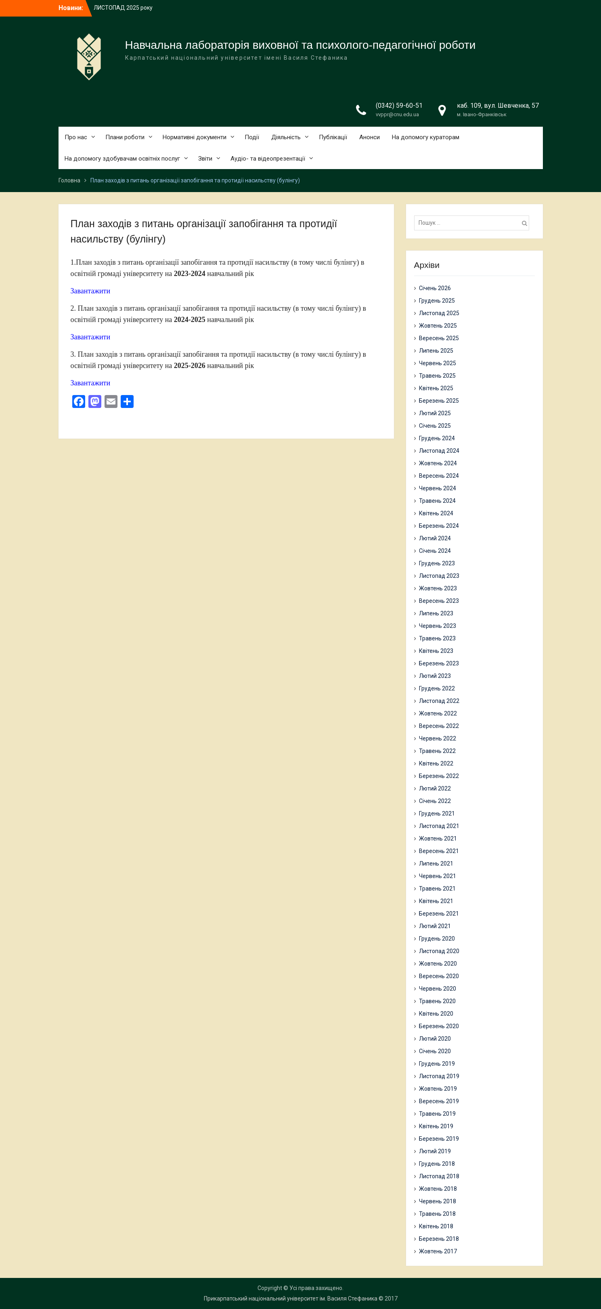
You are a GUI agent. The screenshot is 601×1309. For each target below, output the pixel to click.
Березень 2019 (439, 1138)
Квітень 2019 (436, 1126)
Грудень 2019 (437, 1063)
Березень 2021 (439, 913)
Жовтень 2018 (438, 1189)
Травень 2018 (437, 1214)
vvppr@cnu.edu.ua (397, 114)
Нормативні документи (194, 137)
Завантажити (91, 291)
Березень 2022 (439, 776)
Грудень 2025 (437, 300)
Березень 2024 (439, 526)
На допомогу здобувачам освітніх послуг (122, 158)
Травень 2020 (437, 1001)
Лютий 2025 (435, 413)
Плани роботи (124, 137)
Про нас (76, 137)
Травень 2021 (437, 888)
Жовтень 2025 (438, 325)
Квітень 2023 (436, 651)
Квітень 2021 (436, 901)
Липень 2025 (436, 350)
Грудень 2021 (437, 813)
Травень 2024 (437, 501)
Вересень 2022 (439, 726)
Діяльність (286, 137)
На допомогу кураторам (425, 137)
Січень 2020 (435, 1051)
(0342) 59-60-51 (399, 105)
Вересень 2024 (439, 476)
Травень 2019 (437, 1113)
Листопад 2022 (439, 701)
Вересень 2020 (439, 976)
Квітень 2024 (436, 513)
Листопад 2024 (439, 450)
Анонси (369, 137)
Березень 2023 (439, 663)
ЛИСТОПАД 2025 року (123, 7)
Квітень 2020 (436, 1013)
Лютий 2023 (435, 676)
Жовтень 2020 (438, 963)
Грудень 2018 (437, 1164)
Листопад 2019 (439, 1076)
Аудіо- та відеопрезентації (267, 158)
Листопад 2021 (439, 826)
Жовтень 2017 (438, 1251)
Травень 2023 (437, 638)
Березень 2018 (439, 1239)
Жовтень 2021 (438, 838)
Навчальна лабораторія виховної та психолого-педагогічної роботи (300, 45)
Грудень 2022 (437, 688)
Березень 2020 (439, 1026)
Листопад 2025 (439, 313)
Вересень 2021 (439, 851)
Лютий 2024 (435, 538)
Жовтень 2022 (438, 713)
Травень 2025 (437, 375)
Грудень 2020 (437, 938)
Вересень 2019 (439, 1101)
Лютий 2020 (435, 1038)
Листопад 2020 (439, 951)
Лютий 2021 (435, 926)
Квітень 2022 (436, 763)
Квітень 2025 (436, 388)
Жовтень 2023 (438, 588)
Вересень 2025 (439, 338)
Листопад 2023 (439, 576)
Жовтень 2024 (438, 463)
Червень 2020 (437, 988)
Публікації (333, 137)
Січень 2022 (435, 801)
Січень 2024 (435, 551)
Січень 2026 (435, 288)
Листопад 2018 (439, 1176)
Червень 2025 (437, 363)
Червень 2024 (437, 488)
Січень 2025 (435, 425)
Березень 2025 (439, 400)
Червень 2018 (437, 1201)
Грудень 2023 (437, 563)
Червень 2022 (437, 738)
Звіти (205, 158)
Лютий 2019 (435, 1151)
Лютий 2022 (435, 788)
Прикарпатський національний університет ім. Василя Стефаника (290, 1298)
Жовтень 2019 (438, 1088)
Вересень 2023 (439, 601)
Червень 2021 (437, 876)
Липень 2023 (436, 613)
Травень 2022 (437, 751)
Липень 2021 (436, 863)
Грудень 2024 (437, 438)
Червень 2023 (437, 626)
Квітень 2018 (436, 1226)
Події (252, 137)
